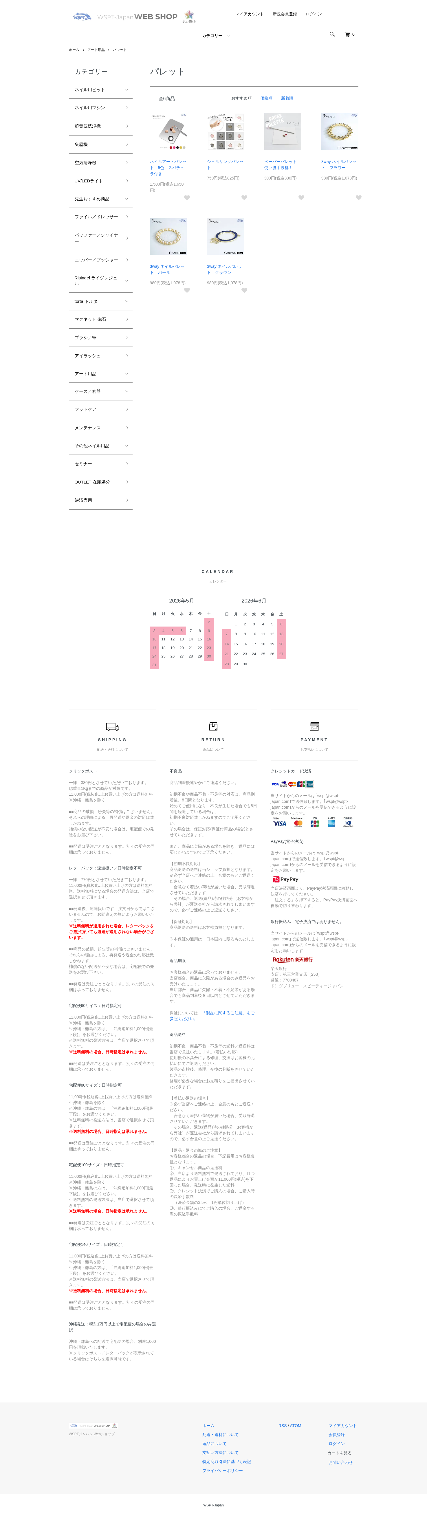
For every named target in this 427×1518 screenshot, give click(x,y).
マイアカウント (250, 14)
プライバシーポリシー (226, 1472)
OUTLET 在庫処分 (92, 483)
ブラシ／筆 (85, 338)
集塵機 (81, 144)
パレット (120, 50)
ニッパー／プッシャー (96, 260)
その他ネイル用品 (92, 446)
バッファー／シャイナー (96, 239)
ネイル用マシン (90, 107)
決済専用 (83, 501)
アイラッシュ (88, 356)
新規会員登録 (285, 14)
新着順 (287, 98)
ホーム (74, 50)
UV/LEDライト (89, 181)
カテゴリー (212, 35)
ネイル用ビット (90, 89)
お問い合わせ (342, 1464)
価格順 (266, 98)
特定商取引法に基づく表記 (230, 1463)
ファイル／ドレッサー (96, 217)
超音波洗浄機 (88, 125)
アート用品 (96, 50)
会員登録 (338, 1436)
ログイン (314, 14)
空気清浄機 (85, 162)
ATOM (298, 1427)
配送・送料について (224, 1436)
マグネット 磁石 (90, 319)
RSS (285, 1427)
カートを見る (342, 1454)
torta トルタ (86, 301)
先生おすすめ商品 (92, 199)
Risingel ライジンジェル (96, 281)
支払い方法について (224, 1454)
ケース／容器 (88, 392)
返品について (218, 1445)
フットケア (85, 410)
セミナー (83, 464)
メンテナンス (88, 428)
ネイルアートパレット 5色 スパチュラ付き (168, 167)
